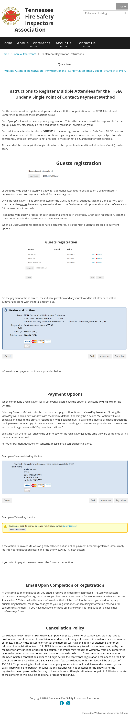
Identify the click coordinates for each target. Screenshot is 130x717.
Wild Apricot (100, 713)
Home (5, 54)
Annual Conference (25, 54)
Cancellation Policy (115, 71)
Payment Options (55, 70)
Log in (122, 6)
